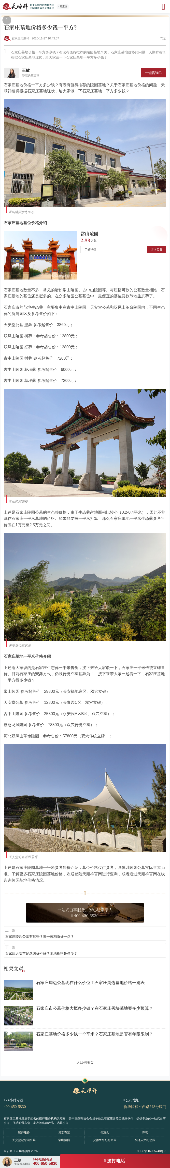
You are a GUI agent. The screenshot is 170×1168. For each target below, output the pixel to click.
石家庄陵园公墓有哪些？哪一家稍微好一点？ (39, 936)
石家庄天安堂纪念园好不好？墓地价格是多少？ (41, 953)
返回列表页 (85, 1062)
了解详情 (90, 249)
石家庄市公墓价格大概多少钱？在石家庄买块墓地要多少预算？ (94, 1008)
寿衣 (145, 1132)
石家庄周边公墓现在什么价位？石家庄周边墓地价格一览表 (90, 982)
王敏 (26, 70)
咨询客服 (156, 249)
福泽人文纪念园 (145, 1140)
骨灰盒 (104, 1132)
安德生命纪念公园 (104, 1140)
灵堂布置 (64, 1132)
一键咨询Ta (153, 73)
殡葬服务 (24, 1132)
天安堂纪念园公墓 (24, 1140)
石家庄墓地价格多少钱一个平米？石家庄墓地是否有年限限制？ (94, 1034)
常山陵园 (89, 233)
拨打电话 (116, 1160)
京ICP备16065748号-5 (151, 1151)
